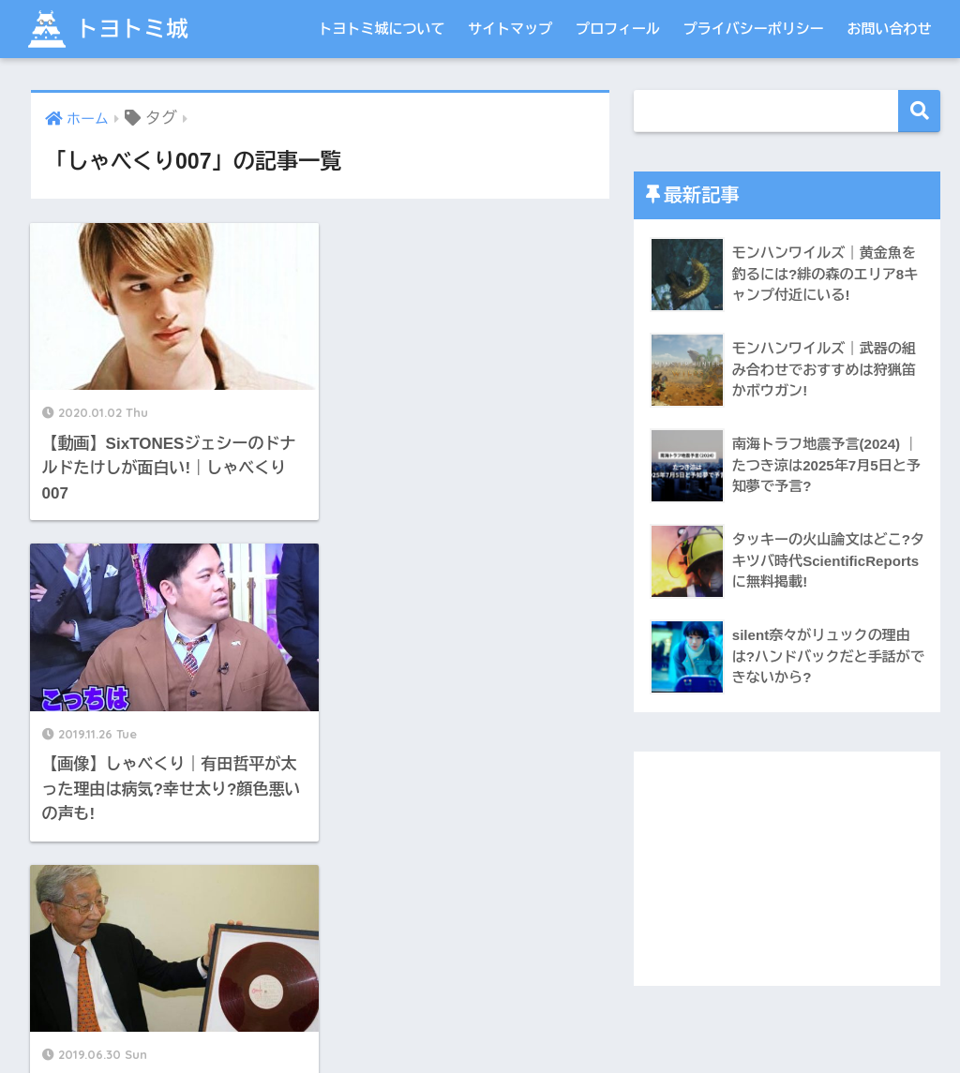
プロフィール (618, 29)
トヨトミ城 (105, 28)
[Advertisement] (787, 869)
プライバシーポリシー (753, 29)
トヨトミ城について (381, 29)
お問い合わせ (890, 29)
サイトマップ (510, 29)
